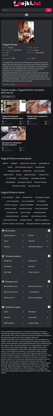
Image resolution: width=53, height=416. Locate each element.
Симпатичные (30, 175)
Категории (10, 230)
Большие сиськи (25, 182)
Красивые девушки (38, 246)
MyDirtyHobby (13, 323)
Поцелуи (13, 246)
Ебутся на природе (38, 297)
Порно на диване (42, 220)
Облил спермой (26, 205)
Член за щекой (42, 205)
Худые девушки (13, 235)
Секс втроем (39, 171)
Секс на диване (28, 201)
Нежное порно (26, 220)
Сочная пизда (10, 209)
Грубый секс (44, 175)
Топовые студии (12, 307)
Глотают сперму (18, 186)
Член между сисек (39, 216)
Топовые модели (13, 256)
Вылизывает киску (13, 286)
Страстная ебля (41, 209)
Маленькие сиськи (38, 286)
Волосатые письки (28, 163)
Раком (18, 175)
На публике (23, 178)
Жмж (18, 197)
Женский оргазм (10, 220)
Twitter (17, 84)
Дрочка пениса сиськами (13, 224)
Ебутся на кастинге (13, 292)
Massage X (38, 312)
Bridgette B (13, 261)
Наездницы (40, 167)
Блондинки (10, 182)
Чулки (13, 241)
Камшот (14, 163)
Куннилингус (44, 163)
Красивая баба (40, 212)
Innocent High (38, 323)
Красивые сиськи (38, 178)
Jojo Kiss (38, 266)
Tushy (13, 312)
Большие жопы (14, 171)
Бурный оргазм (12, 216)
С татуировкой (38, 292)
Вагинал (24, 216)
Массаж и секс (34, 186)
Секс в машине (13, 201)
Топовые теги (11, 281)
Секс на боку (25, 212)
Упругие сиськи (10, 205)
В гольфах (41, 201)
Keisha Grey (38, 261)
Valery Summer (38, 272)
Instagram (23, 84)
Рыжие (38, 235)
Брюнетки (27, 171)
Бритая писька (40, 182)
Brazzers (13, 317)
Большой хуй (12, 212)
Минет (5, 163)
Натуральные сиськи (24, 167)
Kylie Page (13, 272)
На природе (11, 178)
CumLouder (38, 317)
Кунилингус (27, 197)
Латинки (38, 241)
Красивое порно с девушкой (38, 224)
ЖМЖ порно (8, 175)
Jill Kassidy (13, 266)
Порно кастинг (13, 297)
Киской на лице (25, 209)
